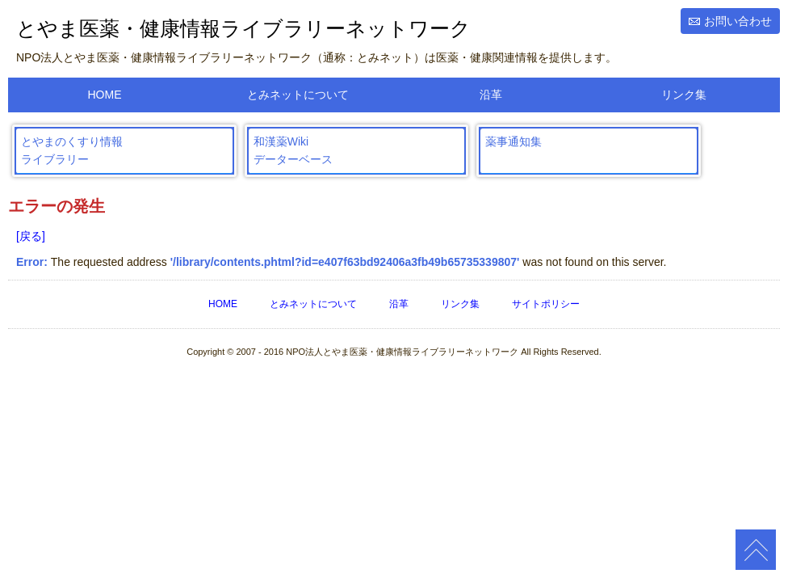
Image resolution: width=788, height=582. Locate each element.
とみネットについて (298, 94)
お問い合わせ (738, 21)
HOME (105, 94)
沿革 (491, 94)
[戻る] (30, 236)
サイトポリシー (546, 304)
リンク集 (683, 94)
